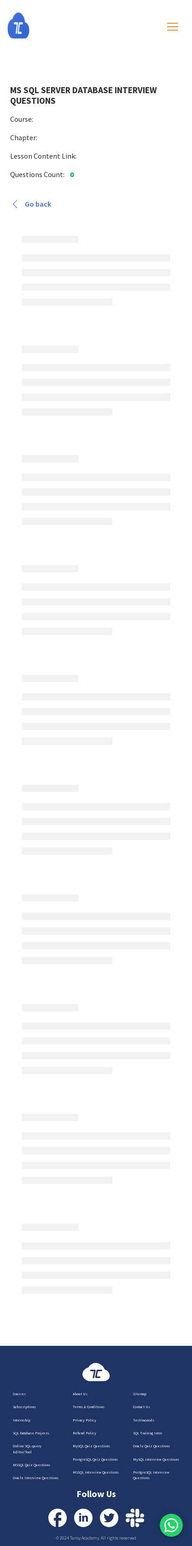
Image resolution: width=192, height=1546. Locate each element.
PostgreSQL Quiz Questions (95, 1459)
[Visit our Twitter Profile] (109, 1518)
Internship (21, 1420)
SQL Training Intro (147, 1433)
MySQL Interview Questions (156, 1459)
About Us (80, 1393)
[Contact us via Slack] (135, 1518)
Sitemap (139, 1393)
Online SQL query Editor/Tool (27, 1449)
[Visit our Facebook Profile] (57, 1518)
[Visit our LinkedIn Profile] (83, 1518)
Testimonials (143, 1420)
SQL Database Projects (31, 1433)
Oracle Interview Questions (35, 1477)
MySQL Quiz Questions (91, 1446)
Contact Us (141, 1406)
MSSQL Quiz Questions (31, 1465)
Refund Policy (84, 1433)
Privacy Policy (84, 1420)
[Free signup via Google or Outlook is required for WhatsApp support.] (171, 1525)
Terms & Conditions (89, 1406)
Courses (19, 1393)
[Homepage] (27, 25)
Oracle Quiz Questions (151, 1446)
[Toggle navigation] (172, 27)
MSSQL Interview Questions (96, 1472)
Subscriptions (24, 1406)
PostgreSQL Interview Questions (151, 1475)
